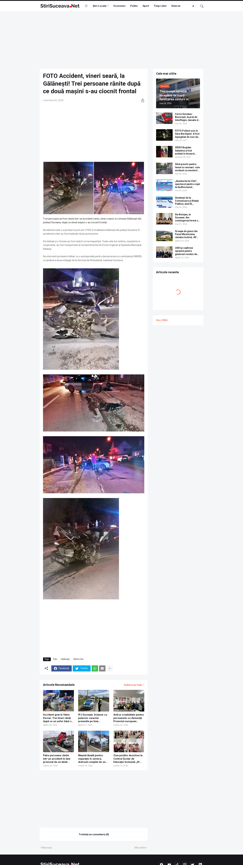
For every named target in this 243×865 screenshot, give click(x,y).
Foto (55, 659)
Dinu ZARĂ (162, 320)
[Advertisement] (121, 40)
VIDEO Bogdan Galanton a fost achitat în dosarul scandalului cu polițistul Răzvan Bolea (185, 150)
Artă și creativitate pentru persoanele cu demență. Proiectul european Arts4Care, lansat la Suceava (128, 718)
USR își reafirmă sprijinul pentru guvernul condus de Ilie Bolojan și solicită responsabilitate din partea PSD (187, 251)
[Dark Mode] (194, 6)
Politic (134, 5)
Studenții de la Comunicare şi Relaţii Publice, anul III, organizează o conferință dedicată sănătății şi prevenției (187, 201)
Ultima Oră (78, 659)
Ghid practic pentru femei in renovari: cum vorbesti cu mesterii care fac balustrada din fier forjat (187, 167)
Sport (146, 5)
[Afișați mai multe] (109, 668)
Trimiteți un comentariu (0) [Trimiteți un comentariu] (94, 834)
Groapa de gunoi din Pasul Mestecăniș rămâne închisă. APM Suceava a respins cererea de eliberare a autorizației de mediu (187, 234)
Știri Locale (99, 5)
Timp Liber (160, 5)
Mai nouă (47, 847)
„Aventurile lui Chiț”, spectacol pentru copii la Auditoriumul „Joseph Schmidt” (187, 184)
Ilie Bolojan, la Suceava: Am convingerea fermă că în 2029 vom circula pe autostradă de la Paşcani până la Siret (187, 217)
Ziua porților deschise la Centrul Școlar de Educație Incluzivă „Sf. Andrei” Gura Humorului (127, 759)
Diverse (175, 5)
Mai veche (140, 847)
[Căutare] (200, 6)
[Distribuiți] (141, 100)
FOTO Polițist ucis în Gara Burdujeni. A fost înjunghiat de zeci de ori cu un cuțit (187, 133)
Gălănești (65, 659)
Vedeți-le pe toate (133, 685)
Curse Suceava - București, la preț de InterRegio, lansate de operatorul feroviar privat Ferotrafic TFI (187, 117)
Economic (120, 5)
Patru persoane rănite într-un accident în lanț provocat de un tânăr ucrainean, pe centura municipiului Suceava (56, 759)
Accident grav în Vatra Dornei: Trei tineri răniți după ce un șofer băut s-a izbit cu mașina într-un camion (58, 718)
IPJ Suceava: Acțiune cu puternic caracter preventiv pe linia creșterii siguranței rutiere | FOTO (92, 718)
